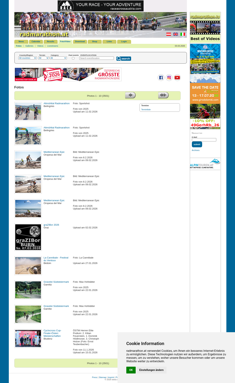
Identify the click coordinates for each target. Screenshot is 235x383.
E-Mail (194, 137)
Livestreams (52, 46)
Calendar (36, 41)
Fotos (19, 46)
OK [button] (131, 370)
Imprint (111, 377)
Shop (94, 41)
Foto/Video (65, 41)
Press (94, 377)
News (21, 41)
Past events (74, 55)
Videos (40, 46)
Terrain (42, 55)
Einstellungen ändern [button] (151, 370)
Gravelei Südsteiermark (56, 281)
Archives (196, 150)
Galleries (29, 46)
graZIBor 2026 (51, 224)
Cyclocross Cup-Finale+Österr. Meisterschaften (53, 333)
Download (80, 41)
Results (50, 41)
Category (55, 55)
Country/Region (26, 55)
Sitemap (102, 377)
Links (109, 41)
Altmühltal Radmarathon (57, 103)
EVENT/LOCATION (88, 55)
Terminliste (146, 109)
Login (124, 41)
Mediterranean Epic (54, 152)
